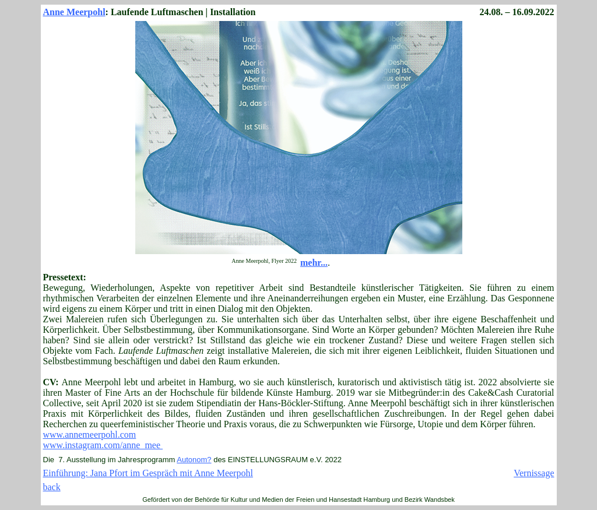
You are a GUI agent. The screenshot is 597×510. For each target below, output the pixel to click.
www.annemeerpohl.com (89, 434)
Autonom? (194, 459)
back (52, 487)
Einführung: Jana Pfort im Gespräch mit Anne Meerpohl (148, 473)
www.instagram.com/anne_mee (103, 445)
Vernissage (534, 473)
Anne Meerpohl (74, 12)
